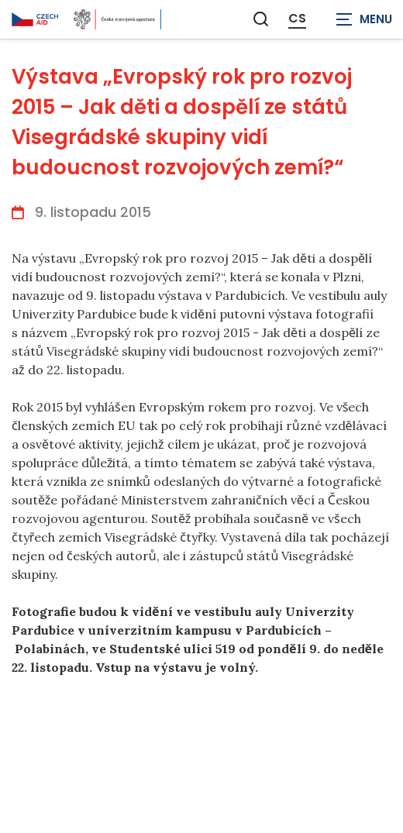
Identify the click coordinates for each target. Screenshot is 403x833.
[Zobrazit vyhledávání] (261, 19)
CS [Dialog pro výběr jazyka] (297, 18)
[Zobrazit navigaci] (364, 19)
